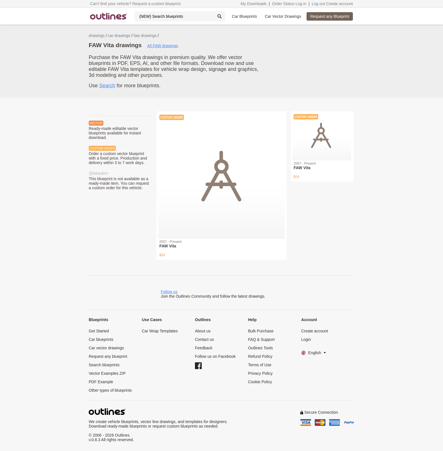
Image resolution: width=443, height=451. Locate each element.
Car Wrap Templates (160, 331)
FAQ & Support (261, 339)
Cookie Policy (260, 382)
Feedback (203, 348)
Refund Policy (260, 356)
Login (306, 339)
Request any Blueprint (329, 16)
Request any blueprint (108, 356)
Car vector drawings (106, 348)
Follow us (169, 291)
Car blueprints (101, 339)
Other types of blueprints (110, 390)
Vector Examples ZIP (107, 373)
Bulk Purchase (260, 331)
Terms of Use (259, 365)
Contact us (204, 339)
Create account (339, 3)
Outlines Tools (260, 348)
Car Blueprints (244, 16)
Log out (318, 3)
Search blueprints (104, 365)
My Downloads (254, 3)
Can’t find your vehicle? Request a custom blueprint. (136, 3)
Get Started (99, 331)
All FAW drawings (162, 45)
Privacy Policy (260, 373)
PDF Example (101, 382)
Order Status (283, 3)
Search (107, 85)
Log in (301, 3)
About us (202, 331)
